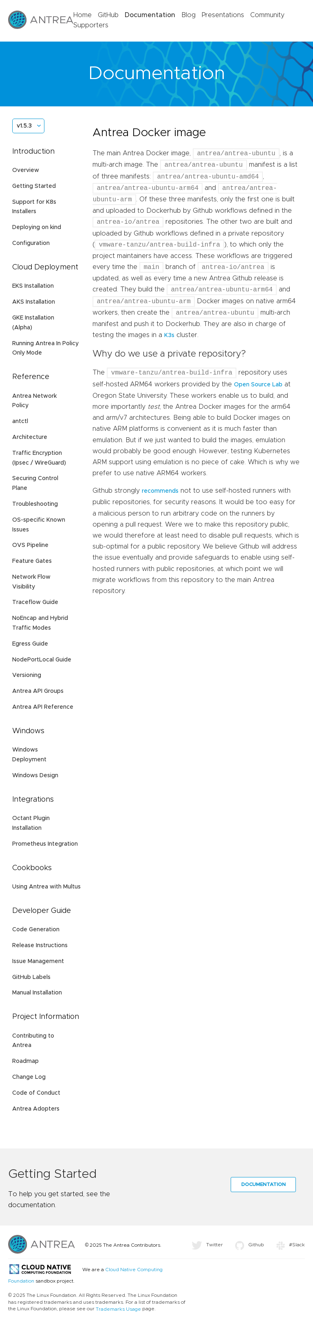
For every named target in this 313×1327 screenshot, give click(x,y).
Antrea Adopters (36, 1109)
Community (267, 15)
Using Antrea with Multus (46, 887)
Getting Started (34, 186)
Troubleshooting (35, 504)
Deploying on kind (36, 227)
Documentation (150, 15)
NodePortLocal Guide (41, 660)
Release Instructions (40, 945)
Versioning (26, 675)
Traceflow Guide (35, 602)
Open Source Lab (258, 385)
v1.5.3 (24, 126)
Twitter (207, 1244)
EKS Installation (33, 286)
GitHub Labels (31, 977)
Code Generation (36, 929)
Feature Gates (32, 561)
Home (82, 15)
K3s (169, 335)
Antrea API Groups (38, 691)
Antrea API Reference (42, 707)
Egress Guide (30, 644)
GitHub (108, 15)
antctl (20, 421)
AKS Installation (33, 302)
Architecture (29, 437)
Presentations (223, 15)
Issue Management (38, 961)
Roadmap (25, 1061)
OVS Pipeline (30, 545)
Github (249, 1244)
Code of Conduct (36, 1093)
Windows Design (35, 775)
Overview (25, 170)
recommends (160, 491)
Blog (188, 15)
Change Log (29, 1077)
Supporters (90, 25)
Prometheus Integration (45, 844)
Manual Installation (37, 993)
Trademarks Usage (118, 1309)
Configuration (31, 243)
